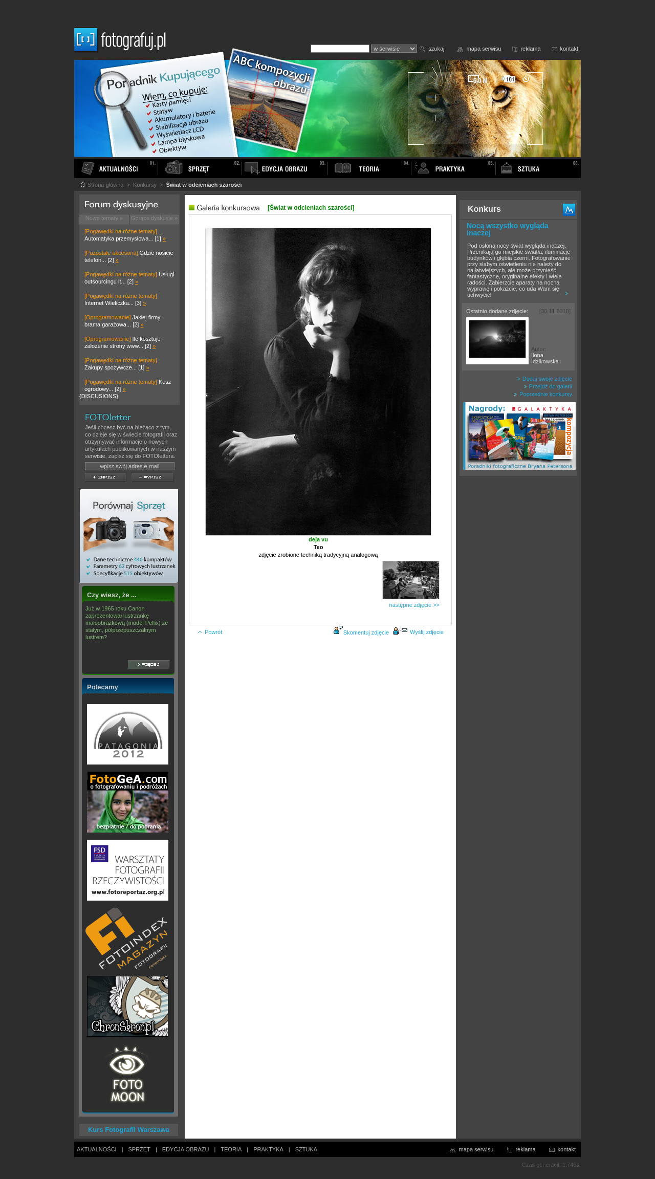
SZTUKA (306, 1149)
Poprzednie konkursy (543, 394)
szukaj (436, 49)
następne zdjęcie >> (414, 605)
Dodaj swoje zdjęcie (544, 379)
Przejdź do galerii (547, 386)
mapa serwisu (484, 49)
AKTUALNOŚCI (97, 1149)
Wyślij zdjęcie (418, 632)
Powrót (209, 632)
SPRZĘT (139, 1149)
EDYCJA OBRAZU (185, 1149)
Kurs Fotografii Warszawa (128, 1129)
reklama (530, 49)
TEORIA (231, 1149)
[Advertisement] (518, 641)
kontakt (569, 49)
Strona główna (101, 185)
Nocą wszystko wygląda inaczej (508, 229)
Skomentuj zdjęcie (366, 632)
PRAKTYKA (268, 1149)
